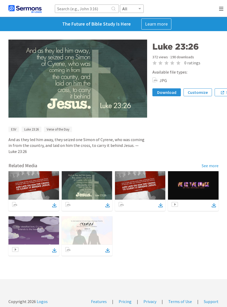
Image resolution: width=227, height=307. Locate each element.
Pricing (125, 301)
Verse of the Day (58, 129)
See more (210, 165)
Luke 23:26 (31, 129)
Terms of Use (180, 301)
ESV (13, 129)
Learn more (156, 24)
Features (99, 301)
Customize (198, 92)
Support (211, 301)
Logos (42, 301)
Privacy (149, 301)
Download (166, 92)
